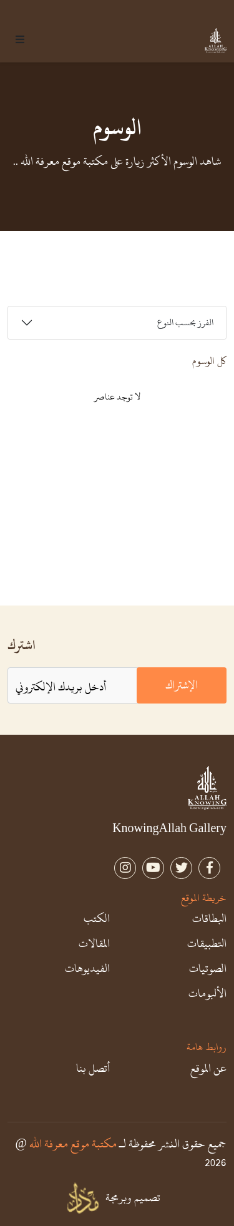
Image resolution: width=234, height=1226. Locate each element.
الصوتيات (208, 968)
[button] (19, 40)
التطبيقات (207, 943)
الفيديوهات (87, 968)
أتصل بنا (93, 1068)
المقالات (94, 943)
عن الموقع (208, 1068)
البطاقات (209, 919)
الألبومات (207, 993)
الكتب (97, 919)
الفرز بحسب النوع (185, 322)
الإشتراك (181, 685)
